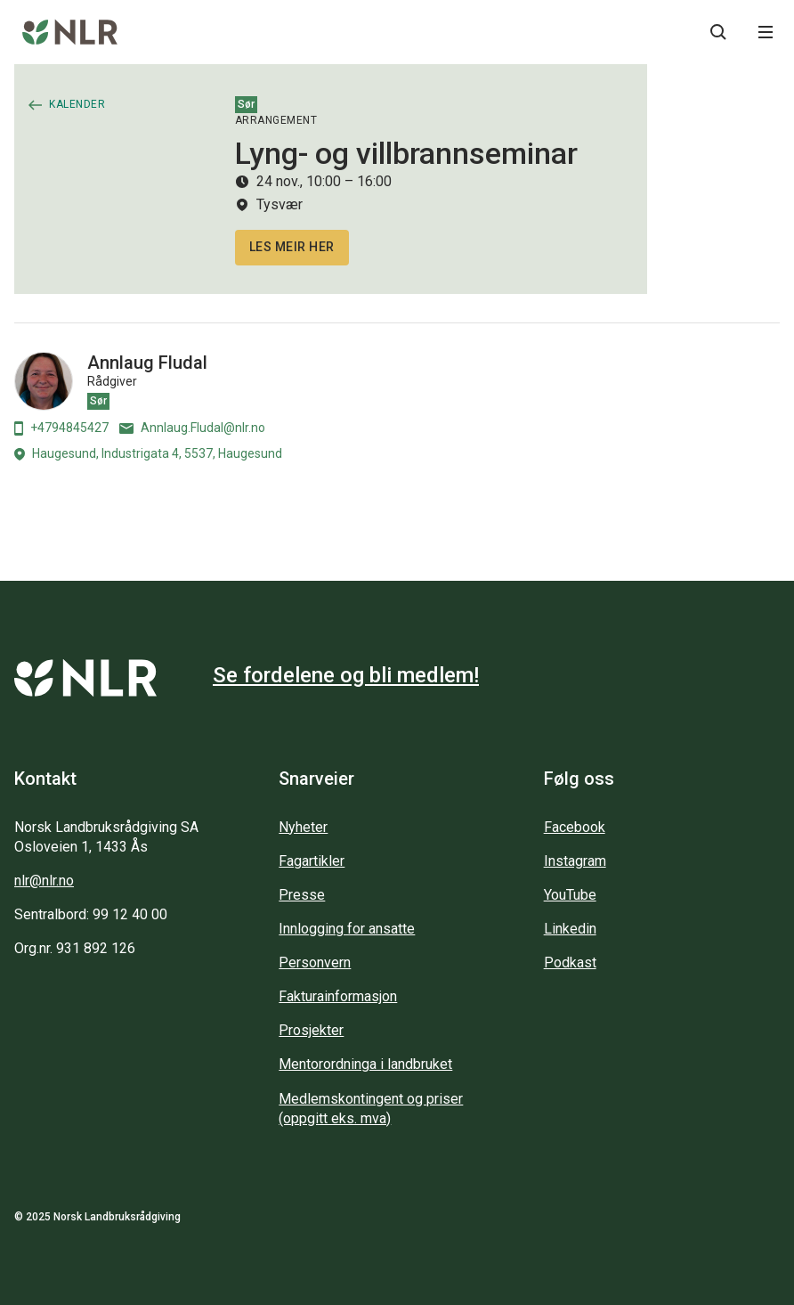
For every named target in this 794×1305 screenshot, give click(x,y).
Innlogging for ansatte (347, 928)
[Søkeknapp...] (718, 32)
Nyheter (303, 827)
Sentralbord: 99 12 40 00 (90, 914)
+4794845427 (61, 428)
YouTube (570, 894)
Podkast (570, 962)
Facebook (574, 827)
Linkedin (570, 928)
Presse (302, 894)
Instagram (575, 860)
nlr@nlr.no (44, 880)
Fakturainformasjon (338, 996)
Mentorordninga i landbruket (365, 1064)
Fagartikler (311, 860)
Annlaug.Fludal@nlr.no (192, 427)
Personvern (315, 962)
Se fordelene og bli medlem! (346, 675)
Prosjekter (311, 1030)
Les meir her (292, 247)
